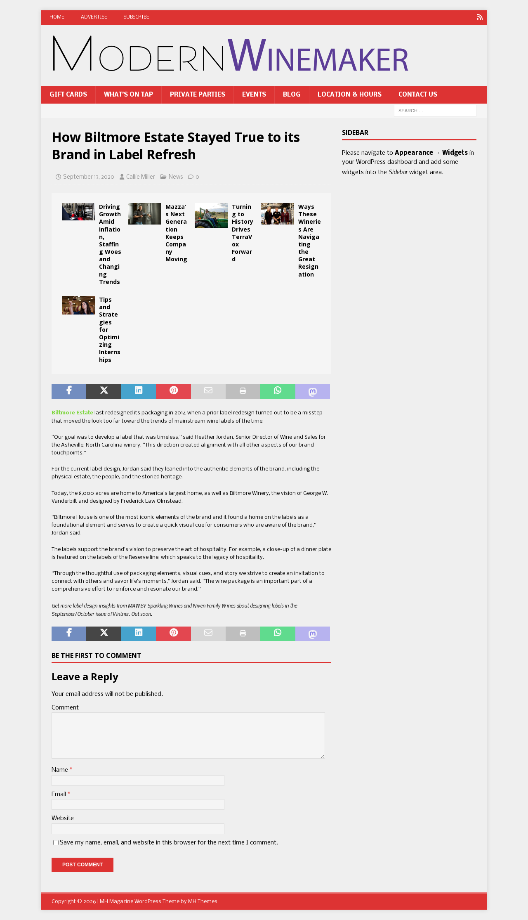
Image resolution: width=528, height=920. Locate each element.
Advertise (94, 17)
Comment (65, 707)
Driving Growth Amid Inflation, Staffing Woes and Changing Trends (110, 243)
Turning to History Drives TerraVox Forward (242, 232)
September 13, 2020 (88, 177)
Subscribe (136, 17)
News (176, 177)
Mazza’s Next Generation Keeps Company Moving (176, 232)
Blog (292, 94)
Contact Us (417, 94)
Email (60, 794)
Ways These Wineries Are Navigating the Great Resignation (309, 240)
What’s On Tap (128, 94)
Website (63, 818)
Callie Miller (140, 177)
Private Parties (197, 94)
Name (61, 770)
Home (57, 17)
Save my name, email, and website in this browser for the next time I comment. (169, 842)
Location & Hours (350, 94)
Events (254, 94)
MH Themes (202, 901)
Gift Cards (68, 94)
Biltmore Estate (72, 413)
